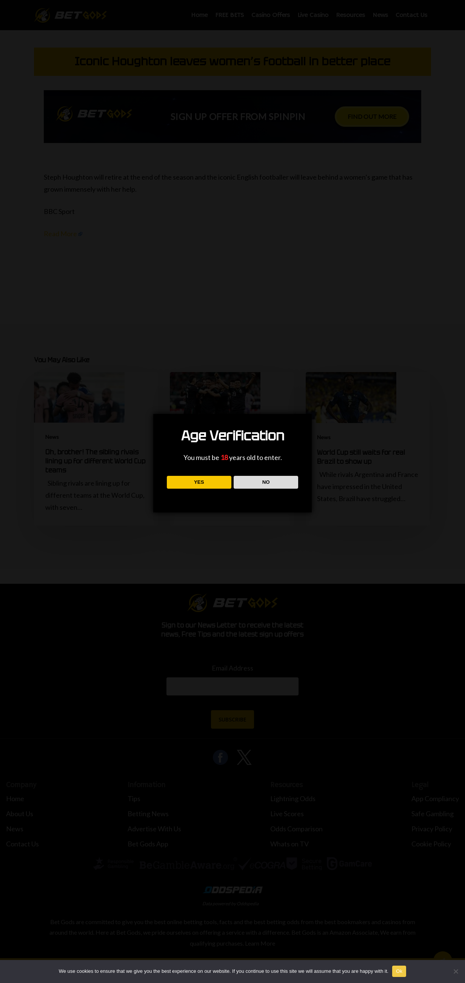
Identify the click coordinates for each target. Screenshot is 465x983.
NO (266, 482)
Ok (399, 971)
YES (199, 482)
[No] (455, 971)
